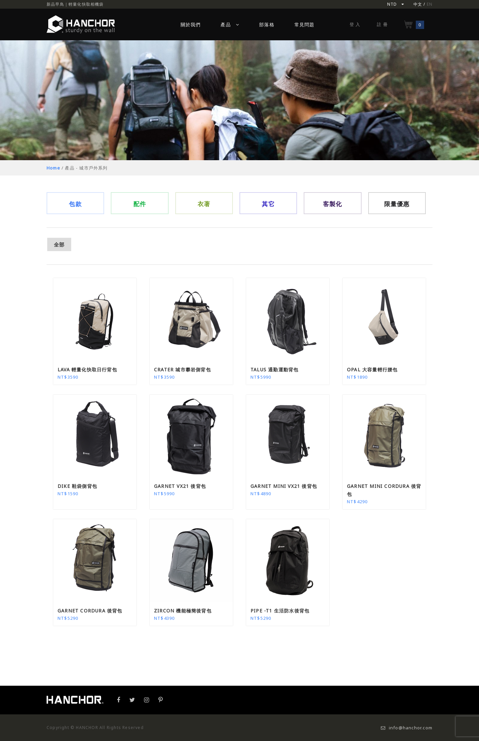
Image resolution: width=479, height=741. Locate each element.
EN (429, 4)
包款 (75, 204)
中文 (417, 4)
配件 (139, 204)
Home (53, 168)
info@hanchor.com (406, 728)
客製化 (332, 204)
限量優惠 (397, 204)
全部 (59, 244)
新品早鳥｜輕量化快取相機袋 (75, 4)
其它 (268, 204)
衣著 (204, 204)
